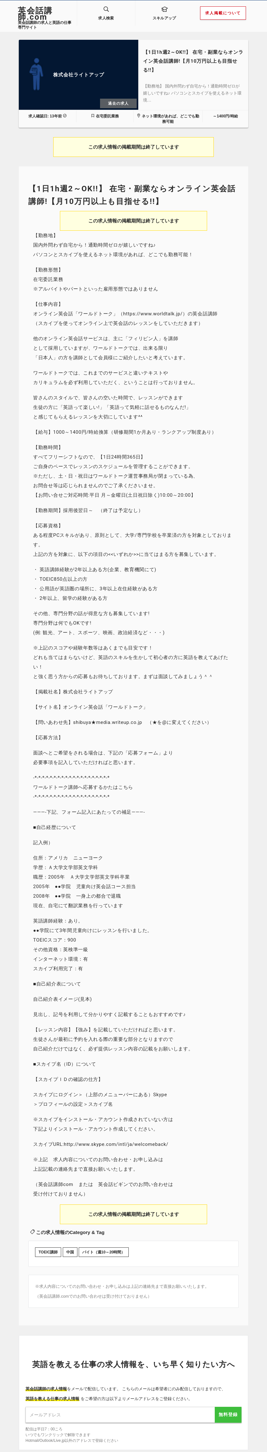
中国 (70, 1246)
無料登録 (228, 1408)
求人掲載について (223, 13)
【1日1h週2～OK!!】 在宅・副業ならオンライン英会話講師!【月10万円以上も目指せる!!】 (193, 55)
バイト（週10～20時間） (103, 1246)
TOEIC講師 (48, 1246)
